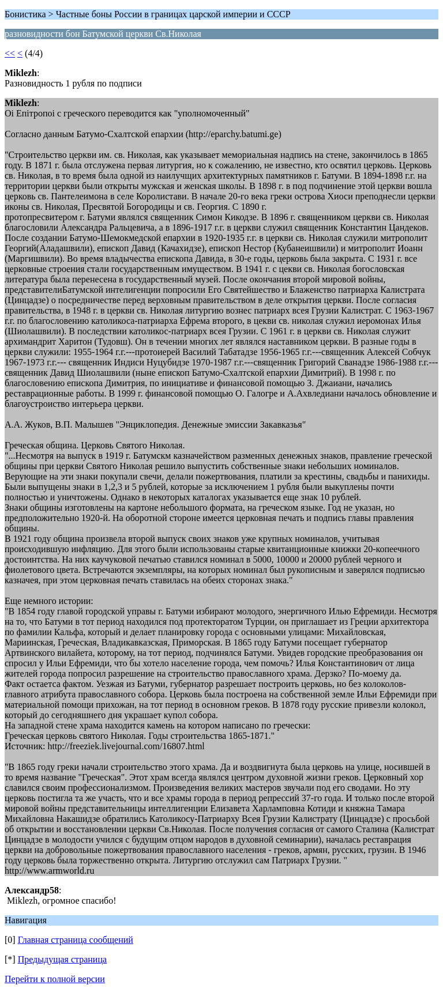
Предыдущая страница (62, 959)
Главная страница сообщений (75, 940)
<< (10, 53)
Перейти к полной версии (55, 979)
